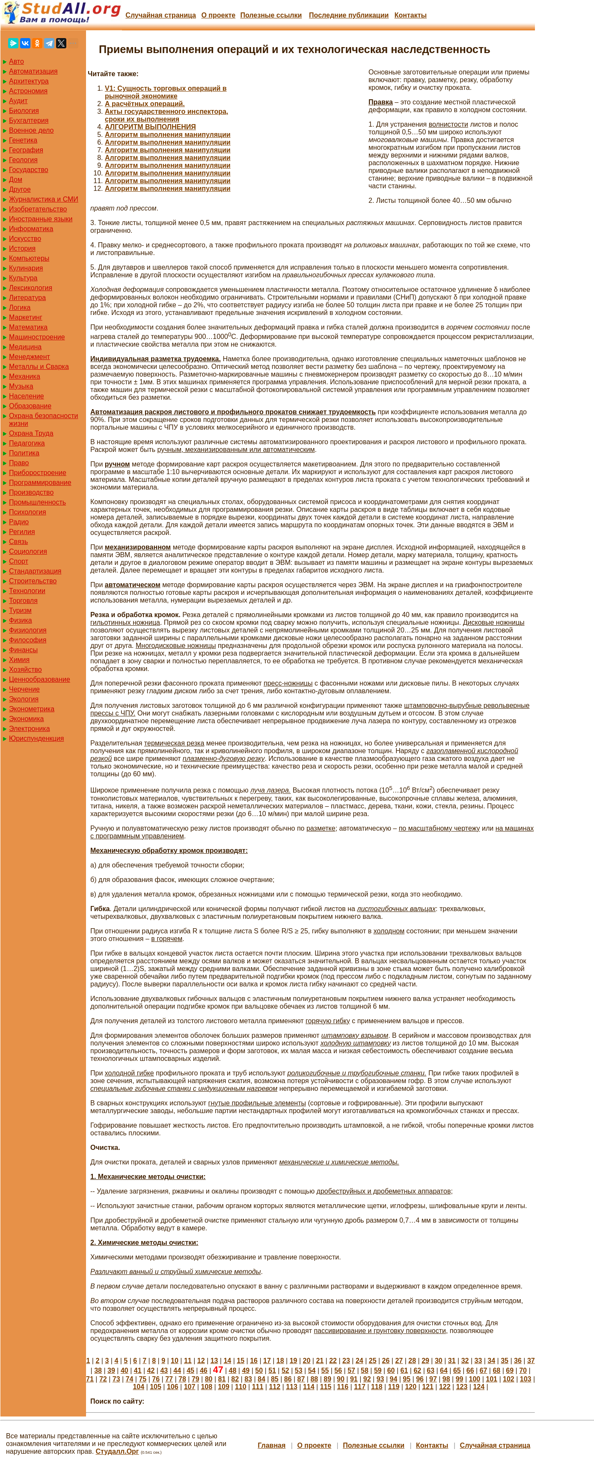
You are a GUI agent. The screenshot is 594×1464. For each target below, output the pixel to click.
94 (393, 1379)
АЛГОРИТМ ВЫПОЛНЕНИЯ (150, 127)
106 (172, 1386)
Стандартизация (35, 571)
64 (444, 1370)
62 (417, 1370)
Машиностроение (37, 337)
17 (267, 1360)
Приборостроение (37, 472)
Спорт (18, 561)
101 (491, 1379)
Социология (28, 551)
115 (326, 1386)
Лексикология (30, 287)
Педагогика (27, 443)
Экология (24, 699)
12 (201, 1360)
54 (312, 1370)
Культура (23, 278)
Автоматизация (33, 71)
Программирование (40, 482)
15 (240, 1360)
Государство (28, 169)
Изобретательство (38, 209)
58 (364, 1370)
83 (248, 1379)
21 (320, 1360)
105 (155, 1386)
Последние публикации (349, 15)
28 (412, 1360)
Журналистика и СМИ (43, 199)
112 (274, 1386)
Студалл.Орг (117, 1451)
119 (394, 1386)
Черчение (24, 689)
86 (288, 1379)
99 (459, 1379)
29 (425, 1360)
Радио (19, 522)
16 (254, 1360)
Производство (31, 492)
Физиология (28, 630)
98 (446, 1379)
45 (190, 1370)
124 (478, 1386)
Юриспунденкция (36, 738)
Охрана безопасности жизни (43, 419)
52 (285, 1370)
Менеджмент (29, 356)
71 (90, 1379)
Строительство (32, 581)
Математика (28, 327)
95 (406, 1379)
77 (169, 1379)
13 (214, 1360)
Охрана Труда (31, 433)
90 (341, 1379)
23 (346, 1360)
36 (518, 1360)
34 (491, 1360)
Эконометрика (31, 709)
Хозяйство (25, 669)
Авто (16, 61)
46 (204, 1370)
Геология (23, 159)
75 (142, 1379)
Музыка (21, 386)
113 (291, 1386)
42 (151, 1370)
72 (103, 1379)
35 (504, 1360)
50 (259, 1370)
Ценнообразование (39, 679)
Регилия (22, 531)
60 (391, 1370)
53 (299, 1370)
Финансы (23, 649)
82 (235, 1379)
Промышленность (37, 502)
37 (531, 1360)
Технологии (27, 590)
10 (174, 1360)
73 (116, 1379)
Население (26, 396)
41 (138, 1370)
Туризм (20, 610)
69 (510, 1370)
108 (206, 1386)
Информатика (31, 228)
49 (245, 1370)
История (22, 248)
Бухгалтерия (28, 120)
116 (342, 1386)
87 (301, 1379)
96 (420, 1379)
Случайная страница (160, 15)
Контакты (411, 15)
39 (111, 1370)
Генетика (23, 140)
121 (428, 1386)
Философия (27, 640)
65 (457, 1370)
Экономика (26, 718)
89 (327, 1379)
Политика (24, 453)
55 (325, 1370)
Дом (15, 179)
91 (354, 1379)
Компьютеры (29, 258)
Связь (18, 541)
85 (275, 1379)
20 (307, 1360)
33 (478, 1360)
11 (188, 1360)
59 (378, 1370)
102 (508, 1379)
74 (130, 1379)
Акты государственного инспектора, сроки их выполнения (166, 115)
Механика (24, 376)
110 (241, 1386)
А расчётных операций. (145, 103)
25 (373, 1360)
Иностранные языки (40, 219)
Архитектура (29, 81)
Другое (20, 189)
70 (523, 1370)
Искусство (25, 238)
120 (410, 1386)
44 (177, 1370)
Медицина (25, 346)
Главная (271, 1445)
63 (430, 1370)
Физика (20, 620)
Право (19, 462)
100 (475, 1379)
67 (483, 1370)
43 (164, 1370)
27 (399, 1360)
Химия (19, 659)
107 (190, 1386)
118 (377, 1386)
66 (470, 1370)
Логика (19, 307)
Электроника (29, 728)
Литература (27, 297)
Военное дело (31, 130)
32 (465, 1360)
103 (526, 1379)
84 (261, 1379)
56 (338, 1370)
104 (138, 1386)
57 (351, 1370)
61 (404, 1370)
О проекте (218, 15)
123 (462, 1386)
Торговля (23, 600)
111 (258, 1386)
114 (309, 1386)
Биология (24, 110)
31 (452, 1360)
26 (386, 1360)
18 (280, 1360)
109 (223, 1386)
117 (359, 1386)
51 (272, 1370)
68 (496, 1370)
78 (182, 1379)
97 (433, 1379)
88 (314, 1379)
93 (380, 1379)
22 (333, 1360)
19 (293, 1360)
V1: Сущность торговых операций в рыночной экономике (166, 92)
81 (222, 1379)
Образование (30, 406)
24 (359, 1360)
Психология (27, 512)
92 (367, 1379)
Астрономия (28, 91)
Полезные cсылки (271, 15)
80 (209, 1379)
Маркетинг (25, 317)
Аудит (18, 100)
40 (124, 1370)
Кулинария (26, 268)
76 (156, 1379)
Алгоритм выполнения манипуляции (168, 134)
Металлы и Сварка (39, 366)
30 (439, 1360)
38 (98, 1370)
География (26, 150)
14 (227, 1360)
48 (233, 1370)
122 (445, 1386)
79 (195, 1379)
